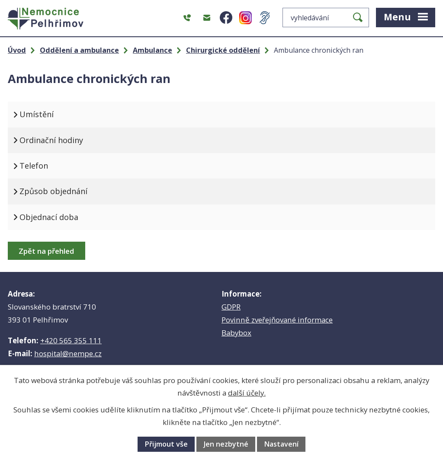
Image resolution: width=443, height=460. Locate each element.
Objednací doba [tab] (48, 217)
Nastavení (281, 444)
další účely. (247, 393)
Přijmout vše (166, 444)
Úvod (17, 50)
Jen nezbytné (226, 444)
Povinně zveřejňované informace (277, 320)
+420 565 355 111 (71, 340)
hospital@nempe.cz (68, 353)
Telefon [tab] (33, 165)
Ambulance (152, 50)
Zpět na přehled (46, 251)
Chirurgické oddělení (223, 50)
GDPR (231, 307)
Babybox (236, 333)
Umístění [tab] (36, 114)
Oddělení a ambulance (79, 50)
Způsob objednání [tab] (53, 191)
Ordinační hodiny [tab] (51, 140)
